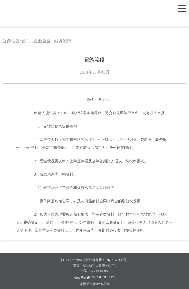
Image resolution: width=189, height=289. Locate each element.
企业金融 (42, 41)
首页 (26, 41)
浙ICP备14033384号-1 (114, 260)
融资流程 (62, 41)
